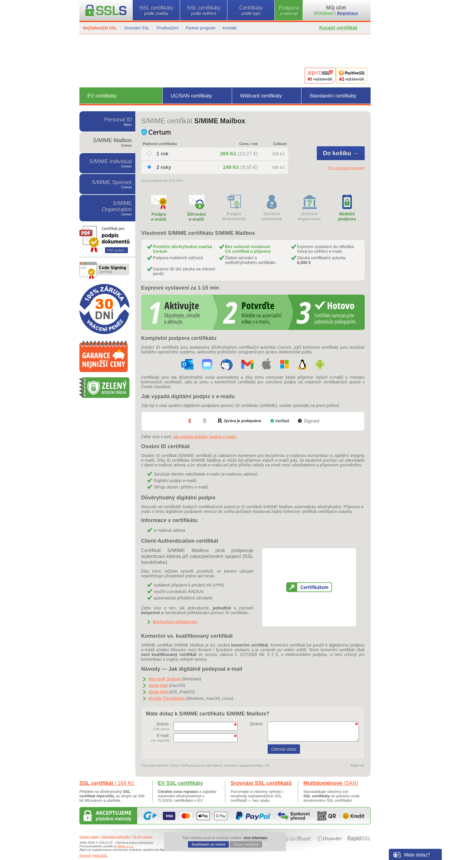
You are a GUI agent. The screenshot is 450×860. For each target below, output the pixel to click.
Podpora (289, 10)
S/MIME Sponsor (107, 184)
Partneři (85, 855)
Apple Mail (158, 685)
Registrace (347, 13)
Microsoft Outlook (165, 679)
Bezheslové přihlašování (175, 622)
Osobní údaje (89, 837)
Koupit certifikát (338, 28)
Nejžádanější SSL (100, 28)
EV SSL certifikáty (180, 783)
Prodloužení (167, 28)
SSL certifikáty (156, 10)
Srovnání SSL (136, 28)
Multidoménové (331, 783)
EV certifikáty (101, 96)
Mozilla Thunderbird (167, 698)
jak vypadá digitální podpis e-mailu (205, 436)
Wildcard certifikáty (261, 96)
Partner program (201, 28)
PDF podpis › (116, 250)
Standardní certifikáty (332, 96)
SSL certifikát (106, 783)
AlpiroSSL (100, 855)
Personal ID (107, 121)
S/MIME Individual (107, 163)
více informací (255, 838)
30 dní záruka (143, 837)
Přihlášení (324, 13)
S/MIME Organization (107, 208)
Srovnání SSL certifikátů (261, 783)
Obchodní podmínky (115, 837)
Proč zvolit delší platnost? (346, 168)
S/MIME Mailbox (107, 142)
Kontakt (229, 28)
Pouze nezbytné (246, 844)
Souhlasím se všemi (208, 844)
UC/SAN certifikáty (191, 96)
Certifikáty (250, 10)
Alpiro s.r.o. (126, 846)
